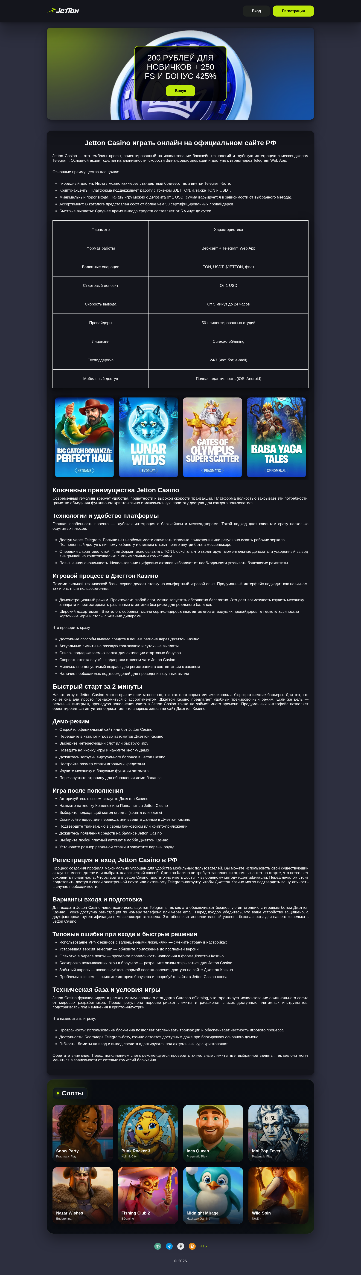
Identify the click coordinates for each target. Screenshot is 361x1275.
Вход (256, 11)
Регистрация (293, 11)
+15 (203, 1246)
